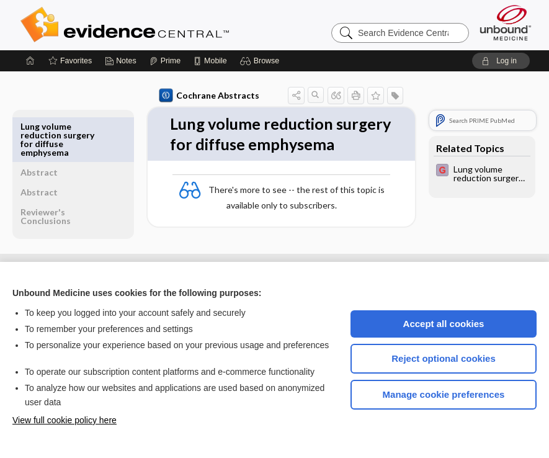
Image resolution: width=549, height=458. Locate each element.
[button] (261, 60)
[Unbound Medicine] (505, 22)
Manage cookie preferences (444, 394)
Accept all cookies (443, 323)
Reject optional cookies (443, 358)
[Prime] (165, 60)
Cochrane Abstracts (180, 95)
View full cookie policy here (64, 420)
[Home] (30, 60)
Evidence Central (174, 24)
